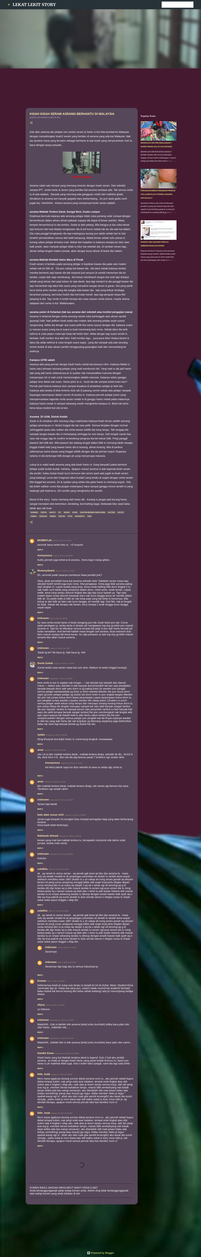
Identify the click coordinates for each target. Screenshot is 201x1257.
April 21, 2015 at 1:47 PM (65, 571)
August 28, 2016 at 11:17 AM (71, 763)
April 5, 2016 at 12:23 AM (67, 962)
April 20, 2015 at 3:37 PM (62, 541)
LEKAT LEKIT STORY (34, 4)
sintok (62, 516)
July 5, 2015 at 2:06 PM (58, 618)
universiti (79, 516)
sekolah (43, 516)
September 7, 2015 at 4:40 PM (61, 679)
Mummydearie (46, 570)
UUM (89, 516)
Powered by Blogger (100, 1252)
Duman (41, 980)
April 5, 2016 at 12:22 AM (67, 947)
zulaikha (42, 869)
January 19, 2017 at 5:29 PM (61, 1113)
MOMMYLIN (44, 540)
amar (40, 749)
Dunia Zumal (45, 663)
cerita (44, 512)
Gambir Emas (45, 1053)
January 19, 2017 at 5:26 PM (61, 1074)
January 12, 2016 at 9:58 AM (75, 815)
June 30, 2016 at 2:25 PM (55, 1005)
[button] (31, 123)
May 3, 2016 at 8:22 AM (55, 981)
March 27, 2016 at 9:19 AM (58, 869)
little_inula (43, 1074)
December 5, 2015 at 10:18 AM (61, 800)
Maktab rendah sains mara (92, 512)
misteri (111, 512)
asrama (34, 512)
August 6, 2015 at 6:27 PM (59, 648)
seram (53, 516)
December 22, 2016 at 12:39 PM (67, 1053)
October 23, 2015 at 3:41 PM (55, 750)
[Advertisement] (100, 88)
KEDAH (66, 512)
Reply (40, 550)
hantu (52, 512)
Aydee (41, 734)
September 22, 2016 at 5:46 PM (61, 1020)
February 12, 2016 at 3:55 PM (70, 836)
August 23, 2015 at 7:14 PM (64, 663)
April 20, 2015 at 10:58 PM (63, 556)
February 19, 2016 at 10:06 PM (61, 854)
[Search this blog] (180, 5)
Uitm (70, 516)
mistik (121, 512)
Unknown (43, 618)
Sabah (33, 516)
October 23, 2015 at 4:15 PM (55, 782)
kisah (74, 512)
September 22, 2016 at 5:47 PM (61, 1038)
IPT (59, 512)
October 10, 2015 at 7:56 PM (56, 735)
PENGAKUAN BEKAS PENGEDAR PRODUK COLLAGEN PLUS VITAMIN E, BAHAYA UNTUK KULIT (158, 194)
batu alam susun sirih (50, 814)
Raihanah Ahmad (47, 835)
